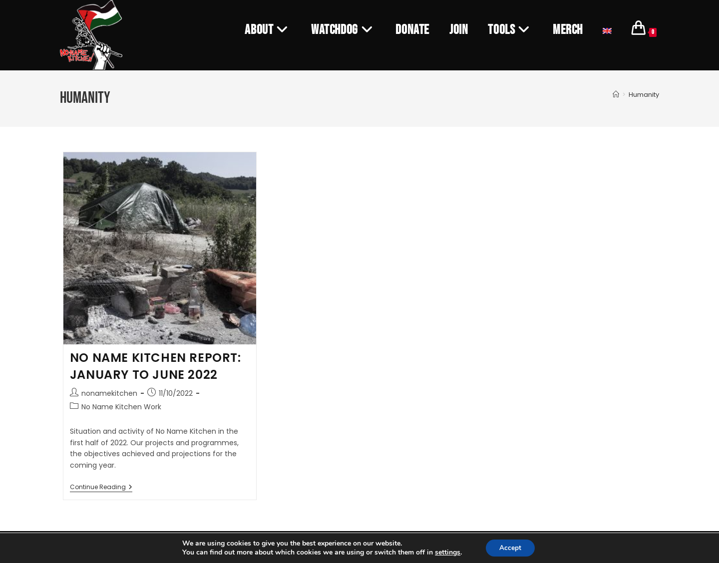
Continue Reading (101, 487)
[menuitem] (607, 30)
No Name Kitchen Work (121, 407)
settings (446, 552)
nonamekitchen (109, 393)
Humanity (644, 94)
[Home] (616, 94)
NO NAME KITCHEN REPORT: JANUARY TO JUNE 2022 (155, 366)
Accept (510, 547)
